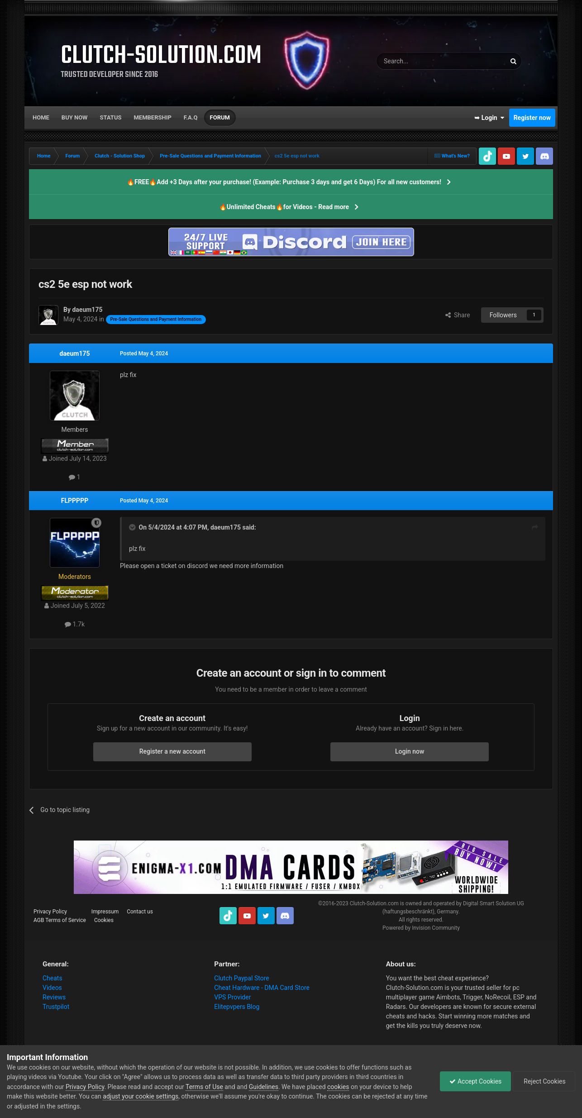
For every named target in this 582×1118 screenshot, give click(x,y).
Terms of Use (204, 1086)
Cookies (104, 920)
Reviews (54, 997)
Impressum (105, 911)
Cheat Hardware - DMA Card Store (262, 987)
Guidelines (263, 1086)
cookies (338, 1086)
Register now (532, 117)
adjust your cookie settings (140, 1096)
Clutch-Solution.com (374, 903)
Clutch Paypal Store (241, 978)
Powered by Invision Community (421, 928)
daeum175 (75, 353)
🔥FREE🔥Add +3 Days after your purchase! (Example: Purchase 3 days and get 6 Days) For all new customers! (284, 182)
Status (111, 117)
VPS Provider (232, 997)
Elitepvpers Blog (236, 1006)
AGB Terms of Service (59, 920)
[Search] (420, 61)
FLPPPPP (74, 500)
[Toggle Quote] (133, 527)
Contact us (140, 911)
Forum (220, 117)
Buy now (75, 117)
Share (457, 315)
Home (41, 117)
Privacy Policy (50, 911)
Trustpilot (56, 1006)
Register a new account (172, 751)
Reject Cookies (544, 1081)
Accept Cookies (475, 1081)
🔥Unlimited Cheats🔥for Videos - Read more (284, 206)
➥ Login (489, 118)
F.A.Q (191, 117)
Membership (152, 117)
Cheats (52, 978)
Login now (409, 751)
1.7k (75, 624)
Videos (52, 987)
